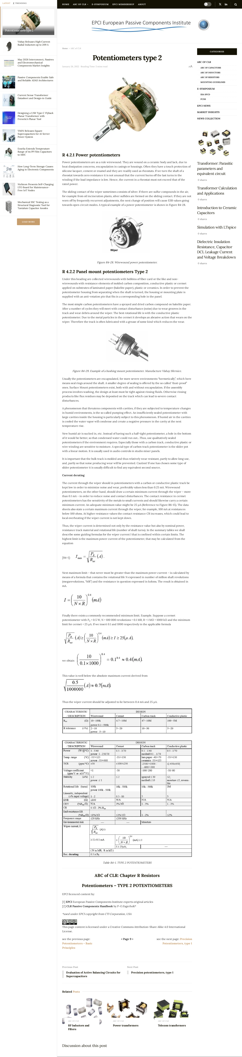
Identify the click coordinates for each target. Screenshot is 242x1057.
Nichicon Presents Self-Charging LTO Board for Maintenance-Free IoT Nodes (36, 187)
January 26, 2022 (70, 66)
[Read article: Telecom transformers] (172, 1012)
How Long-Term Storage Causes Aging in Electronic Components (36, 168)
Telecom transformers (172, 1025)
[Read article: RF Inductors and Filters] (82, 1012)
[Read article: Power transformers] (127, 1012)
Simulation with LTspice (216, 227)
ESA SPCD (205, 94)
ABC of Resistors (209, 77)
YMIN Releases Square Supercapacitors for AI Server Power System (34, 133)
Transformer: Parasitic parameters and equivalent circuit (215, 168)
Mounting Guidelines (212, 82)
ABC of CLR (79, 4)
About (142, 4)
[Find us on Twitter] (220, 4)
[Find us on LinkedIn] (226, 4)
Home (65, 4)
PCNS (203, 99)
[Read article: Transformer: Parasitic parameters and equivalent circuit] (217, 143)
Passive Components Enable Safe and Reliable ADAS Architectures (36, 79)
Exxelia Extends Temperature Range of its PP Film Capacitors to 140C (35, 151)
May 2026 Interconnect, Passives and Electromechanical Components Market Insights (36, 62)
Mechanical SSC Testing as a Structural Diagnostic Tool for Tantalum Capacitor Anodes (34, 205)
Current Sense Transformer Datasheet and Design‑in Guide (35, 97)
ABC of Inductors (210, 72)
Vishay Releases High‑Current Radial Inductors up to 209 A (34, 43)
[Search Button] (235, 4)
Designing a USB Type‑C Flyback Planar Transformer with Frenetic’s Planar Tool (35, 116)
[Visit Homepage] (149, 25)
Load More (28, 222)
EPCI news (203, 105)
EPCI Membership (123, 4)
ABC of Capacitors (210, 67)
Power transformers (125, 1025)
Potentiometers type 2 (19, 30)
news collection (208, 118)
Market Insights (208, 112)
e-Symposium (100, 4)
